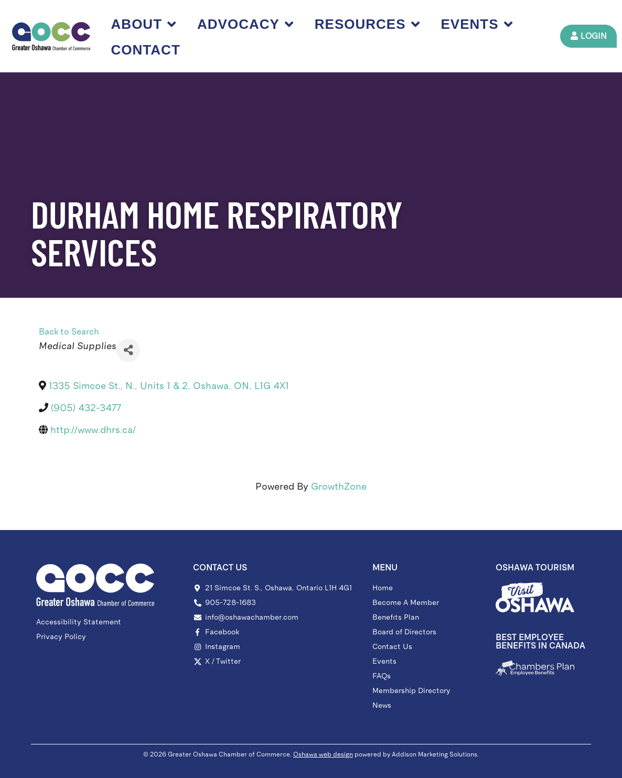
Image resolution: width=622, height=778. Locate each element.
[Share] (128, 350)
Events (477, 24)
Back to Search (69, 332)
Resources (367, 24)
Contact (145, 50)
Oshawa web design (323, 754)
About (143, 24)
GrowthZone (339, 486)
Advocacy (245, 24)
